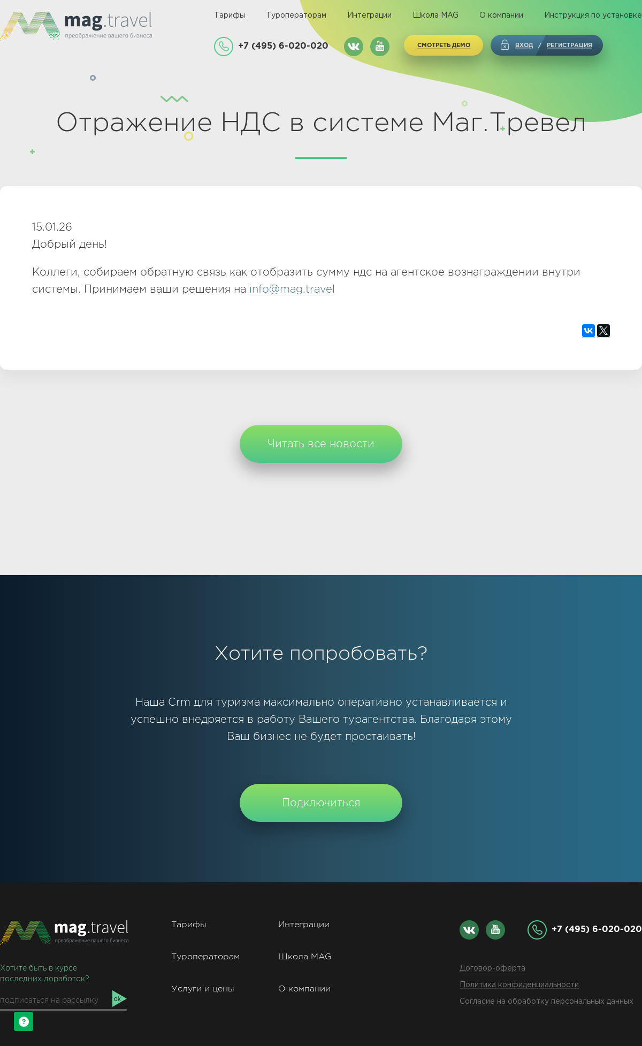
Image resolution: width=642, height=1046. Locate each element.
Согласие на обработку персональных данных (546, 1001)
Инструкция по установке (593, 15)
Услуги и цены (202, 988)
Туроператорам (296, 15)
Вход (524, 45)
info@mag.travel (292, 289)
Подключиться (321, 802)
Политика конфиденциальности (519, 985)
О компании (501, 15)
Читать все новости (321, 443)
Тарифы (229, 15)
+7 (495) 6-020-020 (283, 45)
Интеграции (369, 15)
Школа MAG (435, 15)
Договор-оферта (492, 968)
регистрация (569, 45)
